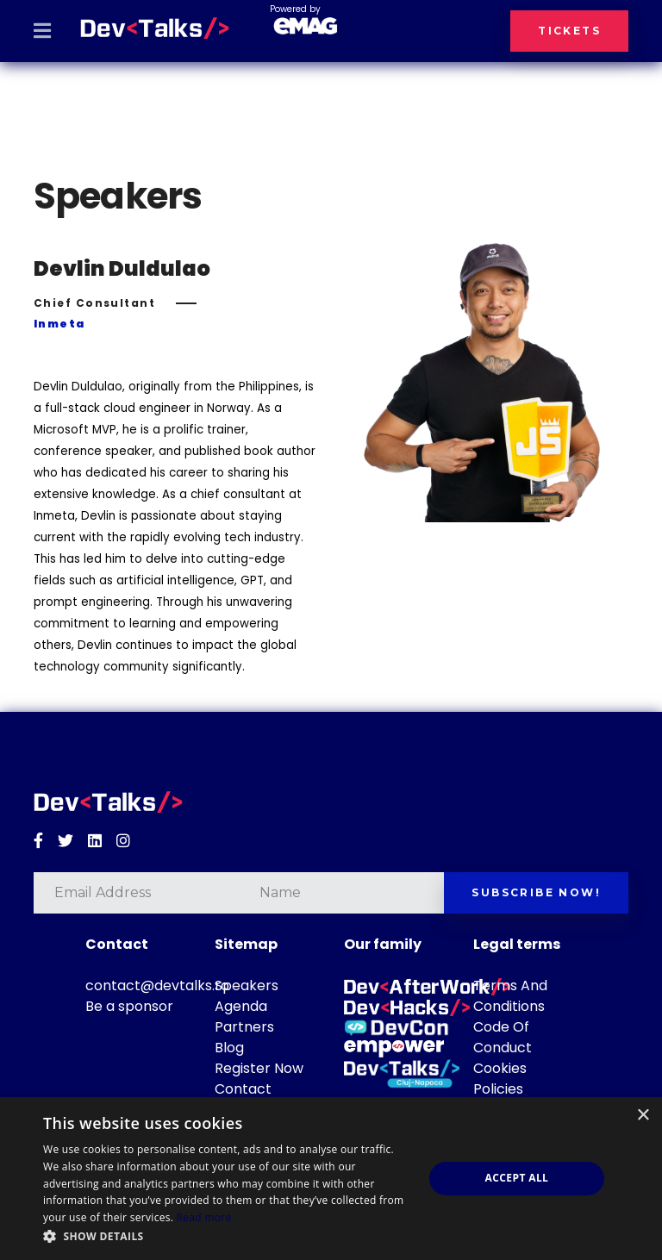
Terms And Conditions (510, 996)
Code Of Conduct (502, 1037)
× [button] (642, 1115)
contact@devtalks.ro (157, 985)
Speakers (246, 985)
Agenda (241, 1006)
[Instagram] (123, 841)
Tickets (569, 30)
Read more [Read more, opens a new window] (204, 1217)
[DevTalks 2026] (154, 28)
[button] (227, 1236)
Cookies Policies (500, 1078)
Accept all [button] (517, 1177)
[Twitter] (65, 841)
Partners (244, 1027)
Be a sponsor (129, 1006)
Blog (229, 1047)
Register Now (259, 1068)
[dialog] (331, 1178)
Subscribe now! (536, 892)
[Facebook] (38, 841)
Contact (243, 1089)
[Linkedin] (95, 841)
